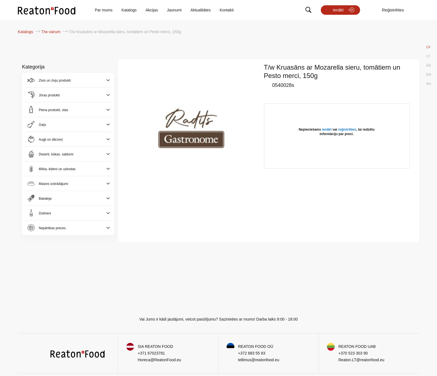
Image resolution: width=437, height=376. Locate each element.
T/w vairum (51, 32)
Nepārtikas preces (52, 228)
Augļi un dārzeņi (51, 139)
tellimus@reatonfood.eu (258, 360)
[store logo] (47, 10)
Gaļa (42, 125)
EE (428, 65)
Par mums (104, 10)
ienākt (327, 129)
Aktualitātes (201, 10)
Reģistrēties (393, 10)
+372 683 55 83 (251, 353)
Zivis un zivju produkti (55, 80)
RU (428, 84)
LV (428, 47)
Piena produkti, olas (53, 110)
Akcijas (151, 10)
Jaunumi (174, 10)
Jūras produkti (49, 95)
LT (428, 56)
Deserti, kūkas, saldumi (56, 154)
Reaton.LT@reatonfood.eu (361, 360)
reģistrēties (347, 129)
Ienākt (338, 10)
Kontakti (227, 10)
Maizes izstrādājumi (53, 184)
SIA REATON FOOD (155, 346)
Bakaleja (45, 199)
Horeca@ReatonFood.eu (159, 360)
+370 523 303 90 (353, 353)
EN (428, 75)
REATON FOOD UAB (357, 346)
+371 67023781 (151, 353)
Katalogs (129, 10)
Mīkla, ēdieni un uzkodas (57, 169)
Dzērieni (45, 213)
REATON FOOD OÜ (255, 346)
